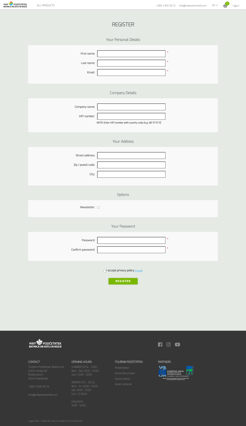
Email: (91, 72)
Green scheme (123, 384)
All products (46, 5)
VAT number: (87, 116)
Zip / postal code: (84, 165)
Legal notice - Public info (39, 421)
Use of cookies (58, 421)
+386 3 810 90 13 (165, 5)
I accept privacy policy (120, 270)
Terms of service (75, 421)
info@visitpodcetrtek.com (193, 5)
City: (92, 174)
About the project (125, 373)
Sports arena (122, 378)
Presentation (122, 368)
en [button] (214, 5)
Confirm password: (83, 249)
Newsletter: (87, 207)
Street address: (85, 155)
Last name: (88, 63)
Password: (88, 240)
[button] (225, 5)
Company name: (85, 107)
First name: (88, 53)
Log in (236, 5)
